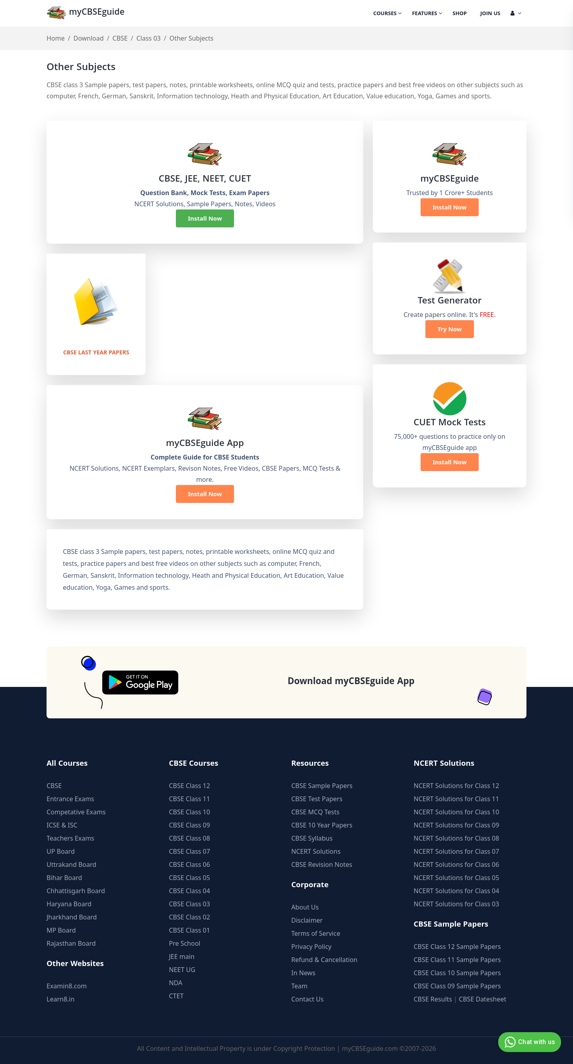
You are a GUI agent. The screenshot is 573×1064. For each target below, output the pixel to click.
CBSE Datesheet (482, 999)
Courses (387, 14)
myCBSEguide (87, 13)
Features (427, 14)
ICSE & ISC (62, 825)
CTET (176, 996)
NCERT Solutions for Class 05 (456, 877)
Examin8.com (67, 986)
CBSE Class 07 (189, 851)
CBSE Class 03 (189, 904)
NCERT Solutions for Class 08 (456, 838)
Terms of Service (315, 933)
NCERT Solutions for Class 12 (456, 785)
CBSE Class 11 (189, 798)
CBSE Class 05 (189, 877)
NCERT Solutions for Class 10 (456, 812)
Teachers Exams (70, 838)
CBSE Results (433, 999)
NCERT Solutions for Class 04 (456, 890)
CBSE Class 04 (189, 890)
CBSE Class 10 (189, 812)
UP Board (61, 851)
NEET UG (182, 969)
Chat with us (528, 1042)
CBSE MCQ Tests (315, 812)
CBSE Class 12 (189, 785)
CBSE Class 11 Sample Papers (457, 959)
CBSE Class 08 (189, 838)
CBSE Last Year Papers (96, 353)
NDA (176, 982)
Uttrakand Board (71, 864)
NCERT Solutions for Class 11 (456, 798)
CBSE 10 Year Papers (322, 825)
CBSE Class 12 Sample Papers (457, 946)
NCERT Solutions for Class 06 (456, 864)
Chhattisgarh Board (76, 890)
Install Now (205, 218)
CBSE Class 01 (189, 930)
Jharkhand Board (72, 917)
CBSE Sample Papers (322, 785)
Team (299, 986)
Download (88, 38)
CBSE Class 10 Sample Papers (457, 972)
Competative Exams (76, 812)
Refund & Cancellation (324, 959)
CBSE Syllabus (312, 838)
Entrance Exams (70, 798)
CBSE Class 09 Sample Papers (457, 986)
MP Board (61, 930)
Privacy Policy (311, 946)
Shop (459, 14)
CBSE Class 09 (189, 825)
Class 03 (148, 38)
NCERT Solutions (316, 851)
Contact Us (307, 999)
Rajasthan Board (71, 943)
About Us (305, 907)
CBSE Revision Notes (321, 864)
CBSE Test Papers (317, 798)
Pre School (185, 943)
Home (56, 38)
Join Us (490, 14)
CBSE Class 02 (189, 917)
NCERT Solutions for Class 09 (456, 825)
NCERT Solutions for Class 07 (456, 851)
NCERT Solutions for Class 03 (456, 904)
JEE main (182, 956)
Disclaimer (307, 920)
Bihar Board (64, 877)
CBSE (120, 38)
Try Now (449, 329)
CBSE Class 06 (189, 864)
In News (303, 972)
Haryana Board (69, 904)
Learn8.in (60, 999)
